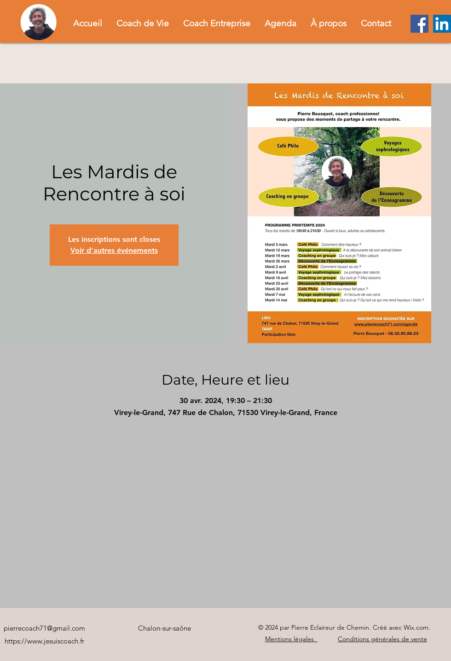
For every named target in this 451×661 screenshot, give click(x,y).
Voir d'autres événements (114, 250)
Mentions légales (290, 639)
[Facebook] (419, 24)
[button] (143, 23)
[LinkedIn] (442, 24)
